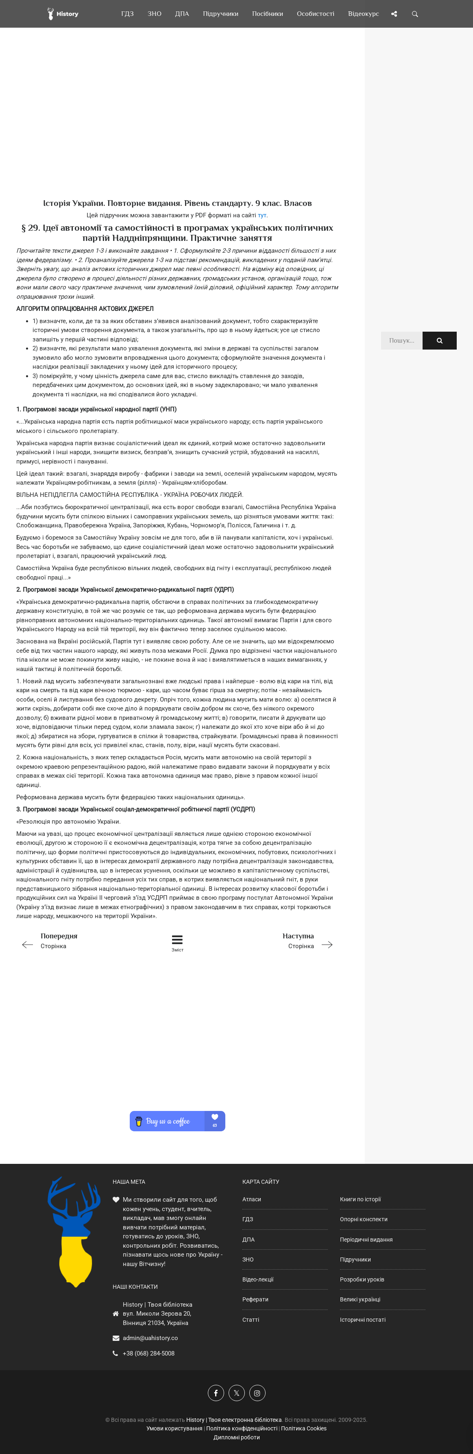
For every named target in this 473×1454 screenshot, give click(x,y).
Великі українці (360, 1299)
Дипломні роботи (237, 1437)
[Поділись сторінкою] (394, 13)
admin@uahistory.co (150, 1338)
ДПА (248, 1239)
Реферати (255, 1299)
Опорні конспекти (364, 1219)
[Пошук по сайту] (415, 13)
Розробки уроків (362, 1279)
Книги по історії (360, 1199)
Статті (250, 1319)
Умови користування (174, 1428)
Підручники (355, 1259)
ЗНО (248, 1259)
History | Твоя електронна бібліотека (234, 1420)
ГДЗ (247, 1219)
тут (262, 215)
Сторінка (80, 940)
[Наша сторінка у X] (237, 1393)
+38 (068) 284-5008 (148, 1353)
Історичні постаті (363, 1319)
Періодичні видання (366, 1239)
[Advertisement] (177, 126)
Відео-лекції (257, 1279)
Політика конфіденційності (241, 1428)
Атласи (251, 1199)
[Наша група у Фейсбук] (216, 1393)
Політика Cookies (304, 1428)
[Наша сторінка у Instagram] (257, 1393)
